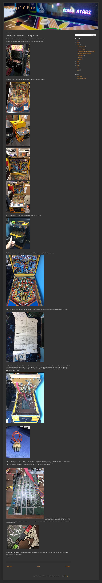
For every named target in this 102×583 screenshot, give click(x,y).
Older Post (68, 566)
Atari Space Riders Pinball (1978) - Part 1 (86, 51)
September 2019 (81, 49)
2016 (78, 65)
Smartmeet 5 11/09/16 (81, 78)
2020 (78, 42)
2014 (78, 69)
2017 (78, 63)
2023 (78, 40)
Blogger (67, 576)
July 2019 (80, 57)
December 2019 (81, 46)
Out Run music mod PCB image (84, 53)
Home (38, 566)
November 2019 (81, 48)
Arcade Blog (79, 76)
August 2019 (80, 55)
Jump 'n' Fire (20, 7)
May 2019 (80, 59)
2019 (78, 44)
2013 (78, 70)
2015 (78, 67)
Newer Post (9, 566)
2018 (78, 61)
